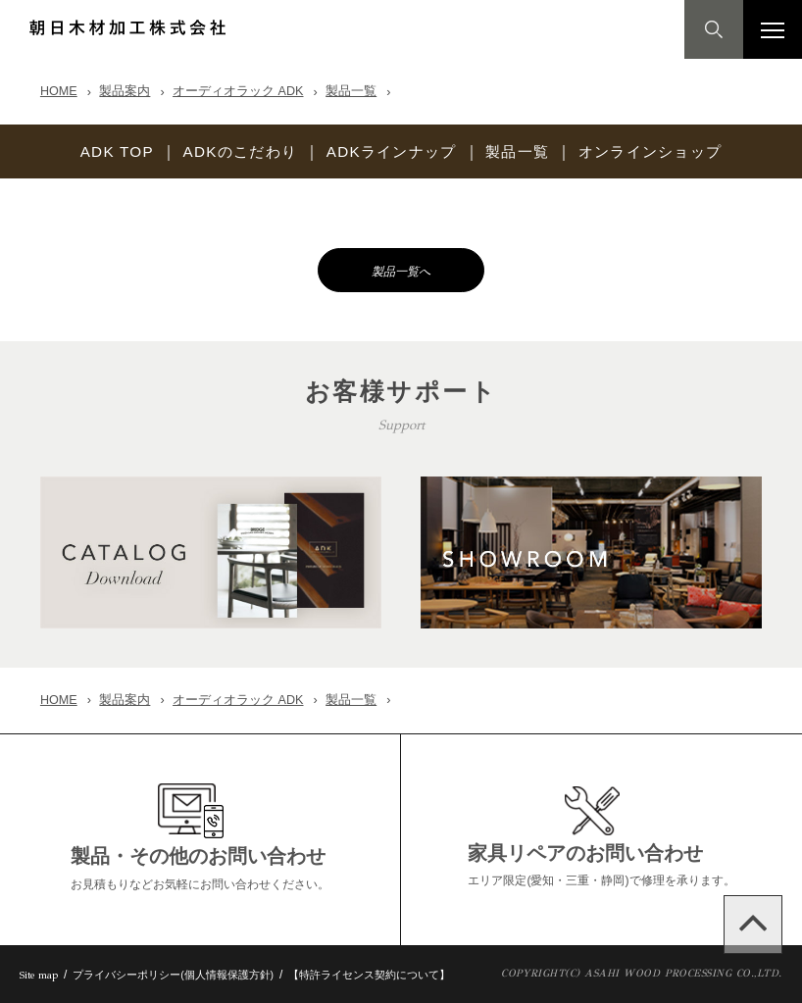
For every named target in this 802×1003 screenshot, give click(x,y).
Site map (39, 975)
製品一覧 (351, 91)
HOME (58, 91)
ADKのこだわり (229, 152)
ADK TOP (98, 152)
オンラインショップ (666, 152)
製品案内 (124, 91)
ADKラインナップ (390, 152)
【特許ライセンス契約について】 (369, 974)
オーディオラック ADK (238, 91)
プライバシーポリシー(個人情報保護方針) (173, 974)
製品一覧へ (401, 271)
